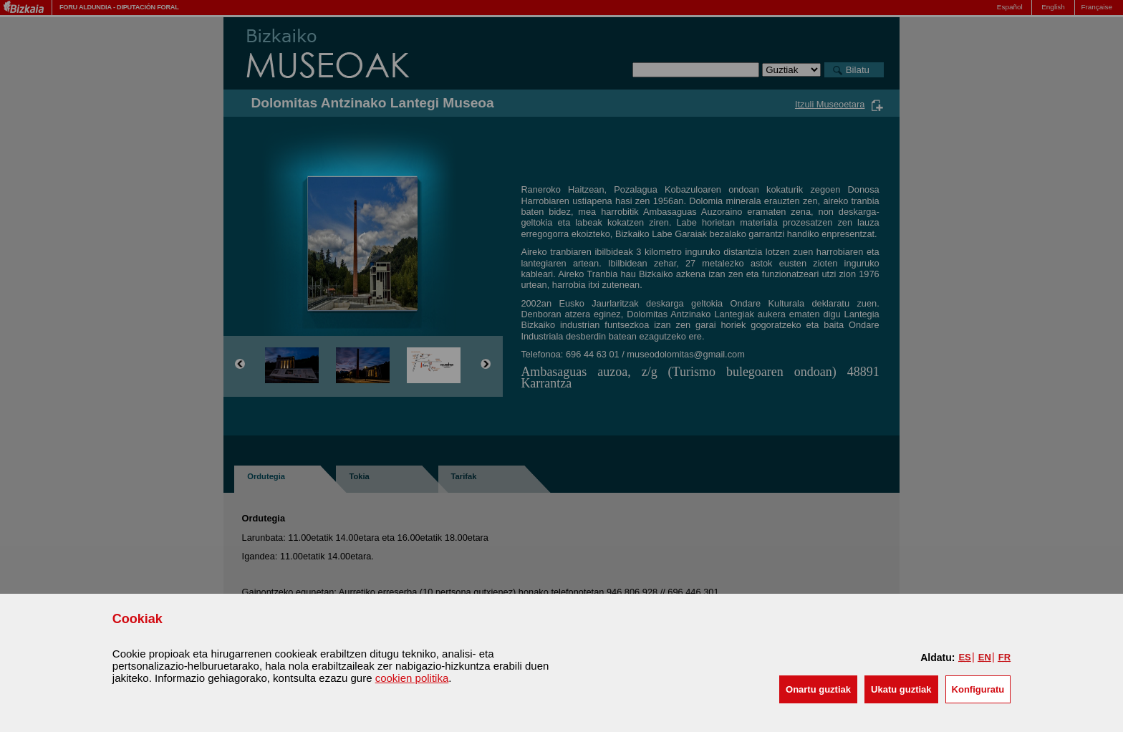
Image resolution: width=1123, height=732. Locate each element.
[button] (818, 689)
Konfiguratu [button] (978, 689)
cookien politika (412, 678)
